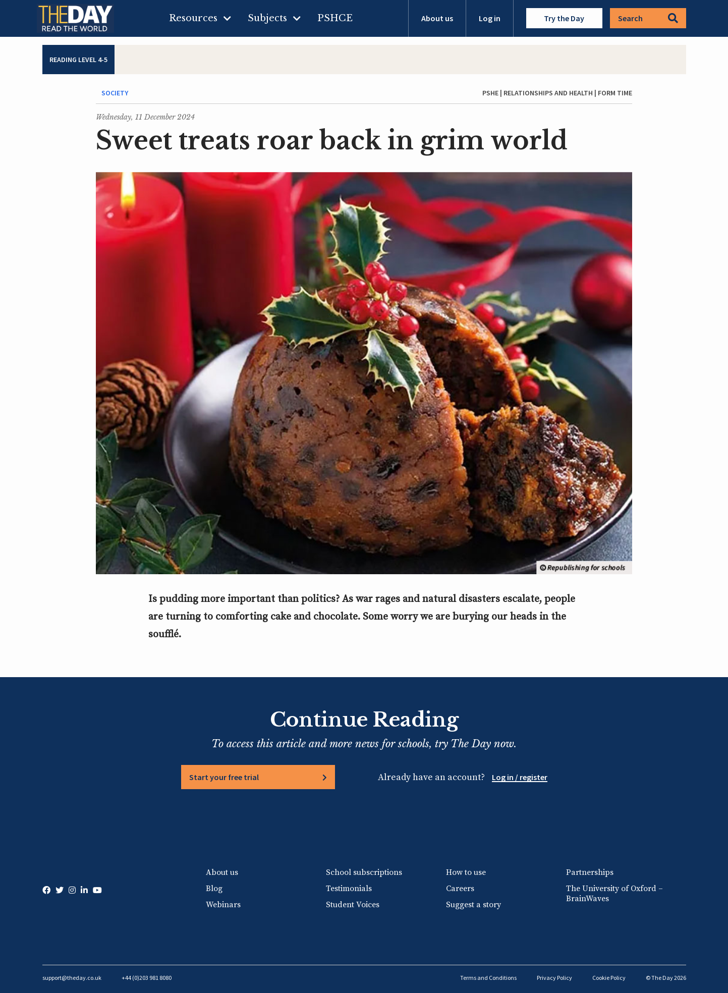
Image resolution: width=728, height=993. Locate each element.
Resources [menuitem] (193, 18)
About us (437, 18)
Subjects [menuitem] (267, 18)
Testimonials (349, 889)
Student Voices (352, 905)
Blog (214, 889)
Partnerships (589, 872)
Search (648, 18)
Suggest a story (473, 905)
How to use (466, 872)
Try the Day (564, 18)
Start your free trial (224, 777)
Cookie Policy (609, 977)
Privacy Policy (554, 977)
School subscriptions (364, 872)
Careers (460, 889)
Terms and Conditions (488, 977)
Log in (489, 18)
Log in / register (519, 777)
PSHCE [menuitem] (335, 18)
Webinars (223, 905)
